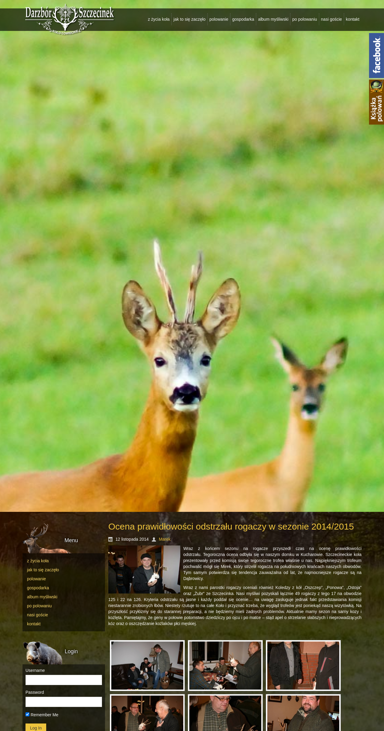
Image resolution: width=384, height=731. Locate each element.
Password (35, 692)
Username (35, 670)
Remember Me (42, 714)
